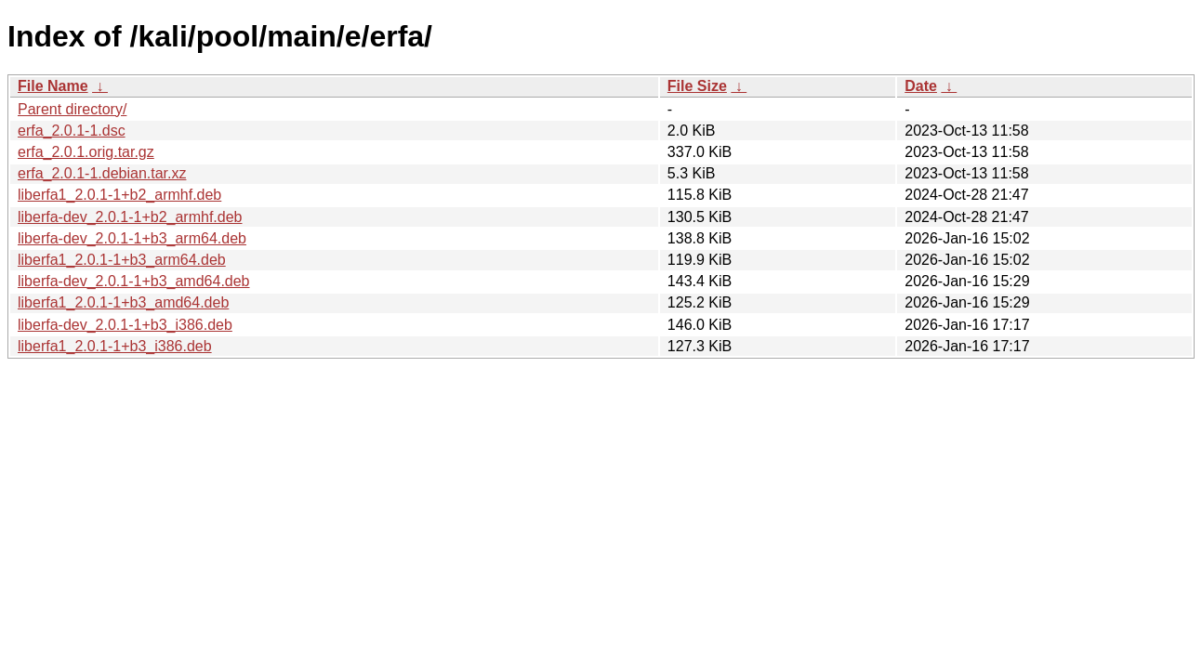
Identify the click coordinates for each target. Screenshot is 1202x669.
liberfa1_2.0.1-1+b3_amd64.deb (123, 302)
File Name (53, 86)
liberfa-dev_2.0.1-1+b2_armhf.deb (130, 217)
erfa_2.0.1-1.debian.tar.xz (102, 173)
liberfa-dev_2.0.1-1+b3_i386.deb (125, 325)
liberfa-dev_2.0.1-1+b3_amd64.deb (134, 281)
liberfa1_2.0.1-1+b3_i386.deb (115, 346)
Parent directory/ (72, 109)
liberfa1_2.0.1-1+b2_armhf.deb (119, 195)
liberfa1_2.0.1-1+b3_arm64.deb (122, 260)
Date (921, 86)
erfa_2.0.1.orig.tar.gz (86, 152)
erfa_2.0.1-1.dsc (71, 130)
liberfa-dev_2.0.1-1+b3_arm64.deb (132, 238)
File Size (697, 86)
